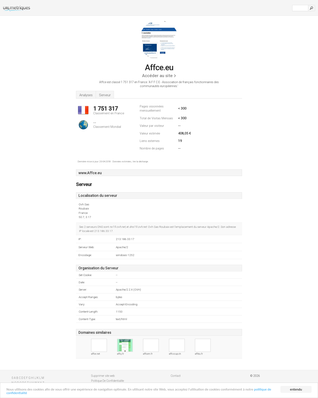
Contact (176, 375)
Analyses (86, 95)
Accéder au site (157, 75)
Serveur (105, 95)
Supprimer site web (103, 375)
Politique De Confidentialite (107, 380)
